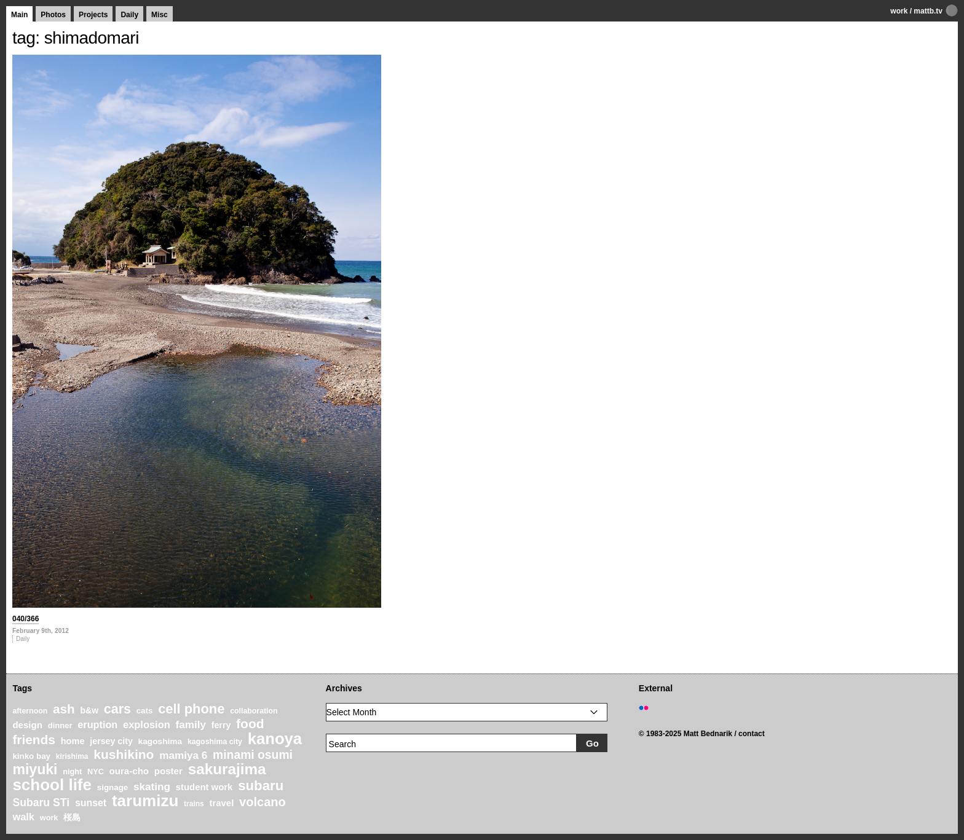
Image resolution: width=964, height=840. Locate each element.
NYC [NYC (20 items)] (95, 771)
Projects (93, 14)
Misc (159, 14)
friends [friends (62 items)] (33, 739)
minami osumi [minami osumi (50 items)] (253, 754)
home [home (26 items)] (73, 741)
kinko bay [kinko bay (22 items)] (31, 756)
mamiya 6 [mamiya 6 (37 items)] (183, 755)
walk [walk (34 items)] (23, 816)
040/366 (25, 618)
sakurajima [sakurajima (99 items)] (227, 769)
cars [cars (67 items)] (117, 709)
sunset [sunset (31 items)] (90, 803)
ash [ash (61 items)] (64, 709)
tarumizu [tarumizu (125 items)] (145, 800)
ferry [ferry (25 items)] (221, 725)
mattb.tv (928, 11)
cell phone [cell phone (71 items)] (191, 708)
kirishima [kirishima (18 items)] (72, 756)
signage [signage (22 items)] (112, 787)
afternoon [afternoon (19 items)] (29, 711)
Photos (53, 14)
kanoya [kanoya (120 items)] (275, 738)
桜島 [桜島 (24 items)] (72, 817)
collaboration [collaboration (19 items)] (253, 711)
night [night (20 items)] (72, 771)
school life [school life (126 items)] (52, 784)
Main (19, 14)
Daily (129, 14)
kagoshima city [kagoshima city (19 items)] (215, 741)
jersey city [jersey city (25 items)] (111, 741)
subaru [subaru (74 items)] (260, 785)
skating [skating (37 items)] (151, 787)
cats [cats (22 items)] (144, 710)
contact (751, 733)
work (898, 11)
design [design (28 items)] (27, 725)
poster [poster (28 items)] (168, 771)
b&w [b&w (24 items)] (89, 710)
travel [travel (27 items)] (222, 803)
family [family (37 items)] (191, 725)
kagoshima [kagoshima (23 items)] (160, 741)
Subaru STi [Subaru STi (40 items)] (40, 802)
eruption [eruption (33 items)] (97, 724)
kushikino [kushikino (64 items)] (123, 754)
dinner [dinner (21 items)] (60, 725)
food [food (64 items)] (250, 723)
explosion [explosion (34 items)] (146, 724)
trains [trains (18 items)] (194, 803)
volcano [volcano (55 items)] (262, 802)
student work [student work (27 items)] (204, 787)
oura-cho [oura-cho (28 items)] (129, 771)
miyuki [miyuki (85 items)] (34, 769)
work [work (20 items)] (49, 818)
